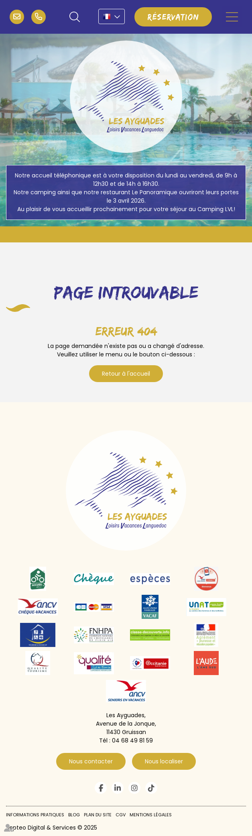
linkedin (118, 788)
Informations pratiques (35, 815)
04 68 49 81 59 (38, 17)
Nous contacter (91, 761)
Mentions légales (151, 815)
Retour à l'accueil (126, 374)
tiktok (151, 788)
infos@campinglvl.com (17, 17)
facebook (101, 788)
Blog (74, 815)
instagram (134, 788)
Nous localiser (164, 761)
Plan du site (98, 815)
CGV (121, 815)
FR (111, 16)
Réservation (173, 16)
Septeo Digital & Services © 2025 (51, 828)
